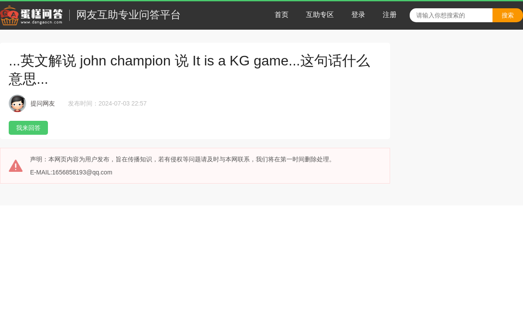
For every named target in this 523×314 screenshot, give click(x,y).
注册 (390, 14)
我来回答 (28, 127)
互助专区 (320, 14)
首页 (282, 14)
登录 (358, 14)
